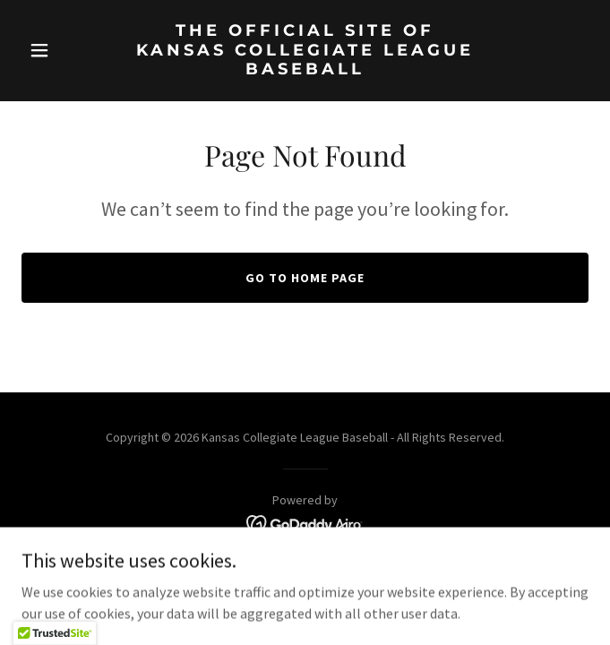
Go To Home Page (305, 278)
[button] (64, 50)
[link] (305, 69)
